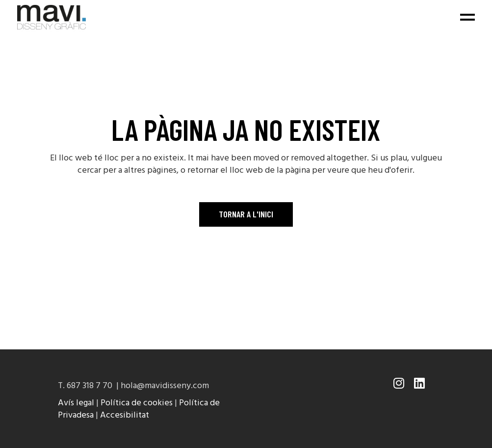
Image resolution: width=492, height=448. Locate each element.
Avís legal (76, 403)
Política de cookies (137, 403)
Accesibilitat (124, 415)
